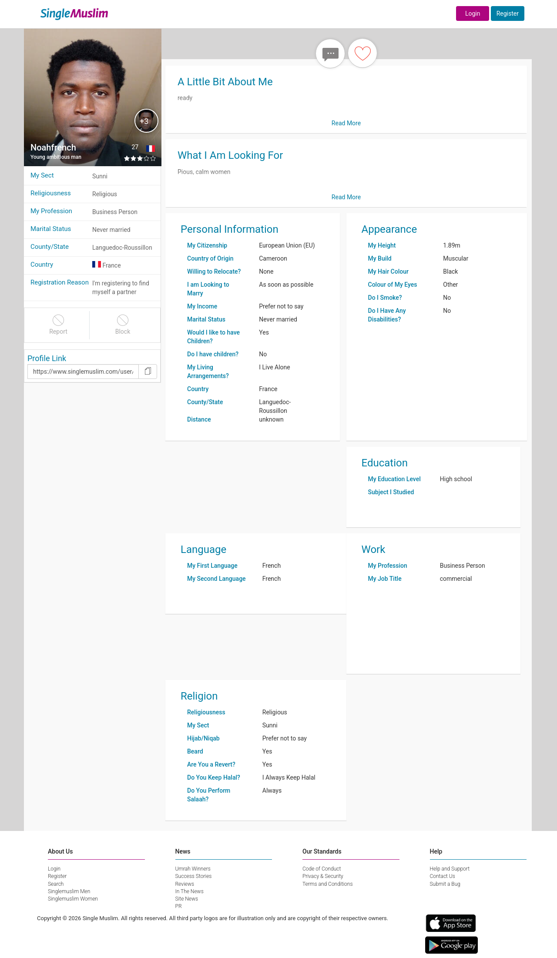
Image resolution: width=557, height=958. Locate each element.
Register (508, 13)
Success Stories (193, 876)
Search (56, 884)
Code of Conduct (321, 869)
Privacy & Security (322, 876)
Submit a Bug (445, 884)
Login (472, 13)
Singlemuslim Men (69, 891)
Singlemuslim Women (73, 899)
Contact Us (442, 876)
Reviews (185, 884)
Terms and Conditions (327, 884)
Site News (186, 899)
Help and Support (450, 869)
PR (178, 906)
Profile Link (46, 358)
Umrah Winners (193, 869)
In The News (189, 891)
